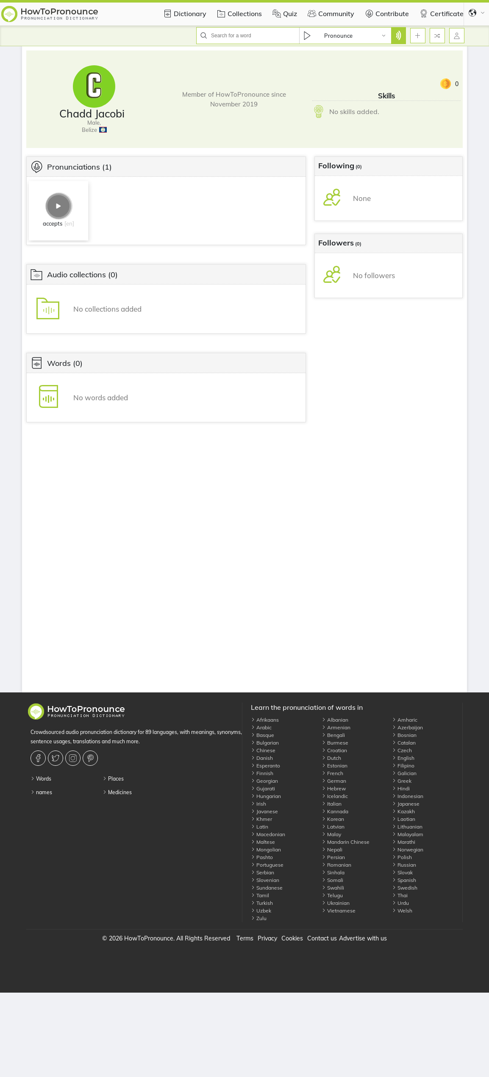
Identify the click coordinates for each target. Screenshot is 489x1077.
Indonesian (407, 796)
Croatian (334, 750)
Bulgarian (265, 742)
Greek (401, 781)
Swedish (404, 887)
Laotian (403, 819)
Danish (262, 758)
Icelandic (335, 796)
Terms (244, 938)
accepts (52, 223)
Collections (238, 13)
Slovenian (265, 880)
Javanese (264, 811)
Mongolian (266, 849)
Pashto (262, 857)
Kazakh (403, 811)
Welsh (402, 910)
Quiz (283, 13)
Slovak (402, 872)
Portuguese (267, 865)
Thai (400, 895)
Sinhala (333, 872)
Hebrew (334, 788)
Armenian (336, 727)
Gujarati (263, 788)
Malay (331, 834)
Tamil (260, 895)
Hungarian (266, 796)
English (403, 758)
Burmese (335, 742)
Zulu (259, 918)
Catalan (404, 742)
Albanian (335, 720)
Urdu (400, 903)
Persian (333, 857)
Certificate (440, 13)
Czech (402, 750)
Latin (259, 826)
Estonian (334, 765)
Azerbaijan (407, 727)
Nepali (332, 849)
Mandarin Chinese (346, 842)
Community (330, 13)
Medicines (117, 792)
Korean (333, 819)
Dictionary (183, 13)
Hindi (401, 788)
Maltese (263, 842)
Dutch (331, 758)
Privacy (267, 938)
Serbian (262, 872)
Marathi (403, 842)
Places (113, 779)
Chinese (263, 750)
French (332, 773)
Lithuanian (407, 826)
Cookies (292, 938)
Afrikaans (265, 720)
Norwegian (407, 849)
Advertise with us (363, 938)
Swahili (333, 887)
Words (41, 779)
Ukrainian (336, 903)
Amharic (404, 720)
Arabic (261, 727)
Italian (332, 804)
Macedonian (268, 834)
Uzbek (261, 910)
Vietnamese (339, 910)
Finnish (262, 773)
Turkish (262, 903)
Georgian (264, 781)
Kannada (335, 811)
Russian (404, 865)
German (334, 781)
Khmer (261, 819)
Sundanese (267, 887)
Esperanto (265, 765)
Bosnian (404, 735)
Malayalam (407, 834)
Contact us (322, 938)
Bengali (333, 735)
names (41, 792)
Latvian (333, 826)
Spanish (404, 880)
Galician (404, 773)
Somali (332, 880)
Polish (402, 857)
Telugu (332, 895)
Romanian (336, 865)
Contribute (386, 13)
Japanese (406, 804)
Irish (258, 804)
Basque (262, 735)
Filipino (403, 765)
